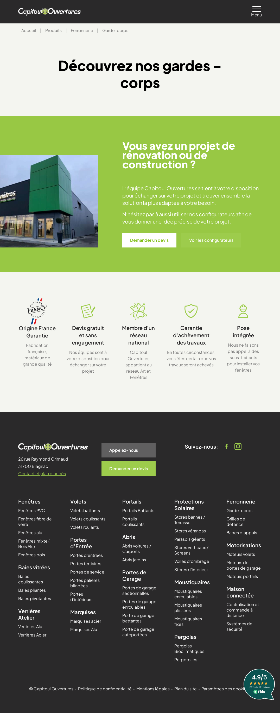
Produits (53, 30)
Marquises (83, 612)
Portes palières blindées (85, 582)
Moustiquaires (192, 582)
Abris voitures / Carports (136, 548)
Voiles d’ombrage (191, 561)
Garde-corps (239, 510)
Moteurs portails (242, 576)
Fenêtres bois (31, 554)
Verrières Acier (32, 635)
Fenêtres (29, 501)
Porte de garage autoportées (138, 631)
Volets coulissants (87, 518)
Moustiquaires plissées (188, 607)
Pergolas (185, 636)
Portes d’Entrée (81, 542)
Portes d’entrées (86, 555)
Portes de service (87, 572)
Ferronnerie (82, 30)
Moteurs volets (240, 554)
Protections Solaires (189, 504)
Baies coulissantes (30, 579)
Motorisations (243, 545)
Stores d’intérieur (191, 569)
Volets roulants (84, 527)
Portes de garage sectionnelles (139, 590)
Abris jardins (134, 559)
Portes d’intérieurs (81, 596)
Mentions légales (153, 688)
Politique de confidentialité (105, 688)
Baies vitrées (34, 567)
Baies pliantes (32, 590)
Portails (131, 501)
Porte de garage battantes (138, 618)
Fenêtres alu (30, 532)
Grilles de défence (235, 521)
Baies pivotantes (34, 598)
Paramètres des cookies (225, 688)
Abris (128, 536)
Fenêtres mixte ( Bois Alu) (34, 543)
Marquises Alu (83, 629)
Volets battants (85, 510)
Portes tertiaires (85, 563)
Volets (78, 501)
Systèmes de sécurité (239, 626)
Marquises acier (85, 621)
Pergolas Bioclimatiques (189, 648)
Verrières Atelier (29, 614)
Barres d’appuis (241, 532)
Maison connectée (240, 592)
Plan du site (185, 688)
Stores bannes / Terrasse (189, 519)
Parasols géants (189, 539)
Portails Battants (138, 510)
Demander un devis (149, 240)
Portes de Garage (134, 575)
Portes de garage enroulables (139, 604)
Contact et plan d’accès (42, 473)
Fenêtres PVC (31, 510)
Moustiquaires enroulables (188, 593)
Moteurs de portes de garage (243, 565)
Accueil (28, 30)
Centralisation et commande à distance (242, 610)
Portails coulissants (133, 521)
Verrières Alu (30, 626)
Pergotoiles (185, 659)
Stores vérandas (190, 530)
